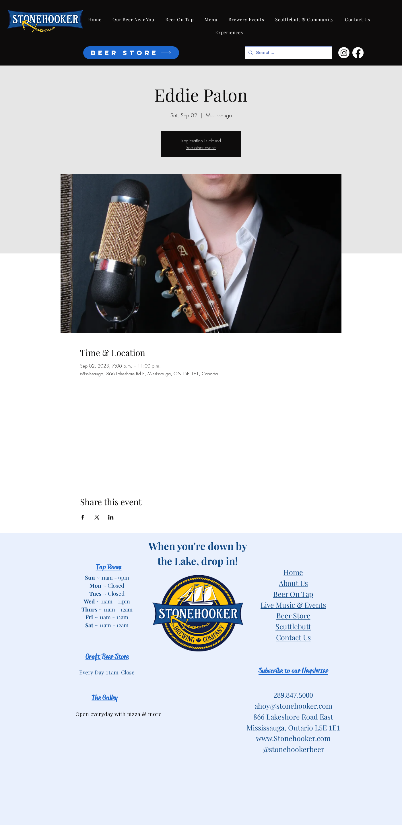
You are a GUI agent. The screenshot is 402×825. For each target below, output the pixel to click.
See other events (201, 147)
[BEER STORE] (131, 52)
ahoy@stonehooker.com (293, 705)
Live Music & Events (293, 604)
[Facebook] (358, 52)
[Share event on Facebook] (83, 517)
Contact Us (293, 637)
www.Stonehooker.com (293, 738)
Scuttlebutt (293, 626)
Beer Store (293, 615)
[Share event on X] (97, 517)
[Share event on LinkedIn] (111, 517)
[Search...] (288, 53)
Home (293, 572)
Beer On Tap (293, 594)
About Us (293, 583)
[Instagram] (343, 52)
